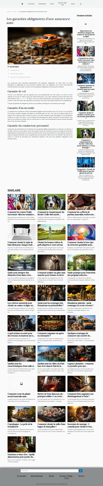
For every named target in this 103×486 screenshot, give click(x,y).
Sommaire (14, 67)
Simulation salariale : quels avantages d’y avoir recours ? (80, 304)
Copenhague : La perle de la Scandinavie (20, 425)
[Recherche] (49, 470)
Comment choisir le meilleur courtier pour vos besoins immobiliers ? (86, 115)
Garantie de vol (14, 70)
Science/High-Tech (62, 4)
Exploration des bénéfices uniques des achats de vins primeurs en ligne (86, 33)
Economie (31, 4)
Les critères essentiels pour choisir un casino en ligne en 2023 (20, 305)
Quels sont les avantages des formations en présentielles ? (50, 304)
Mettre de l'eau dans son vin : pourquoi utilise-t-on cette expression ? (50, 396)
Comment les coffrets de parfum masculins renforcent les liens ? (80, 214)
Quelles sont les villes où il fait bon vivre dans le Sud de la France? (50, 366)
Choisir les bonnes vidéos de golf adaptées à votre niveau (50, 243)
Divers (73, 4)
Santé (52, 4)
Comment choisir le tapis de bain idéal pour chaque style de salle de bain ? (21, 245)
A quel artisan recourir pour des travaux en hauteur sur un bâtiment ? (21, 336)
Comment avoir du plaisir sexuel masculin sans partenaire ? (19, 396)
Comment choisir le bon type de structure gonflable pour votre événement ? (80, 245)
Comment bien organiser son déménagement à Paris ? (80, 395)
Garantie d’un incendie (16, 73)
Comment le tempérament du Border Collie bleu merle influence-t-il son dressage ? (86, 143)
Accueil (9, 11)
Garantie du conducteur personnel (20, 77)
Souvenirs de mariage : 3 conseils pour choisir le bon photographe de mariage (79, 426)
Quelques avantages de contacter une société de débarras (78, 336)
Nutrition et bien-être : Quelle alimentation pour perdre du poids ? (21, 457)
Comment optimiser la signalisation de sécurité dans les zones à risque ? (86, 88)
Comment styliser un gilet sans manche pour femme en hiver (51, 273)
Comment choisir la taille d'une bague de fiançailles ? (51, 425)
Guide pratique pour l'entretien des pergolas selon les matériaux (81, 275)
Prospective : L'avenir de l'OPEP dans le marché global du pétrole (86, 171)
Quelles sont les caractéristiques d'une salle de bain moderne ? (21, 366)
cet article (23, 98)
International (42, 4)
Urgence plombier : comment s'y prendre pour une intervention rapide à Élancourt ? (80, 367)
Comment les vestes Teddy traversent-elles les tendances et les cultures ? (85, 61)
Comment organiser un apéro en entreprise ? (50, 334)
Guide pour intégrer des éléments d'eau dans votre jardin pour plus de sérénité (20, 275)
